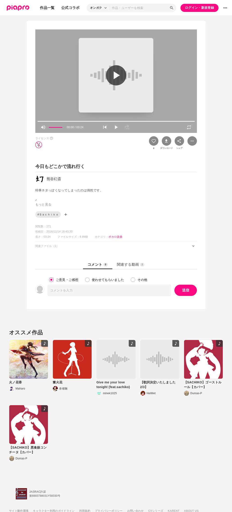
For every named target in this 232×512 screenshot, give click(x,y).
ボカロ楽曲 (115, 236)
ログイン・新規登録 (199, 7)
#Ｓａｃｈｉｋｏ (48, 214)
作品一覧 (47, 8)
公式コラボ (70, 8)
